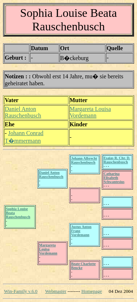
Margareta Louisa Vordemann (90, 112)
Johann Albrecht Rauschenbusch (84, 160)
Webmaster (55, 291)
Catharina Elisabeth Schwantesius (113, 178)
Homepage (91, 291)
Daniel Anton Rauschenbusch (23, 112)
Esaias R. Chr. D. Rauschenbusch (116, 160)
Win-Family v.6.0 (20, 291)
